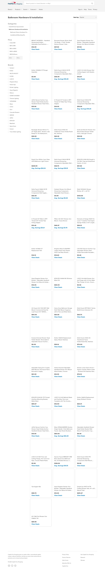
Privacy (95, 9)
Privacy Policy (65, 558)
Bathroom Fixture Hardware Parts (19, 32)
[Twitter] (12, 569)
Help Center (65, 564)
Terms (90, 9)
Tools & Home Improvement (16, 26)
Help (85, 9)
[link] (15, 3)
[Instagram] (15, 569)
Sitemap (83, 564)
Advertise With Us (66, 566)
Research (83, 561)
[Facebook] (9, 569)
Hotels (41, 9)
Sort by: (76, 17)
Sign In (80, 9)
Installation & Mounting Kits (17, 35)
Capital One (65, 569)
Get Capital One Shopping (87, 558)
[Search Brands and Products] (92, 3)
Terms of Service (66, 561)
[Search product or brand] (59, 3)
